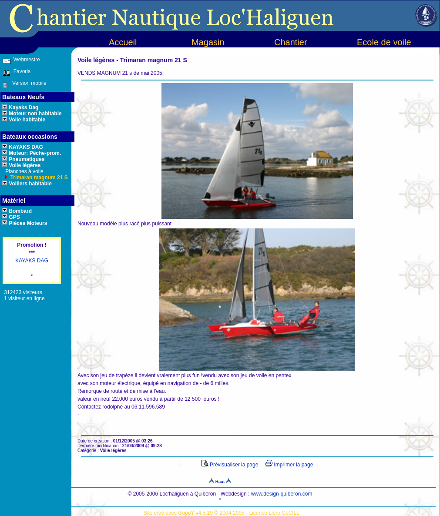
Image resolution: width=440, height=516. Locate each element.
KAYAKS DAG (31, 261)
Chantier (290, 42)
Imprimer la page (289, 465)
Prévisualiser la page (230, 465)
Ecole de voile (384, 42)
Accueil (123, 42)
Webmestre (26, 60)
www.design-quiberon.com (281, 494)
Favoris (20, 71)
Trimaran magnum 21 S (38, 177)
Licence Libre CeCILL (274, 513)
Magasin (208, 42)
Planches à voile (24, 171)
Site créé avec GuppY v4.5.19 (179, 513)
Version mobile (27, 83)
